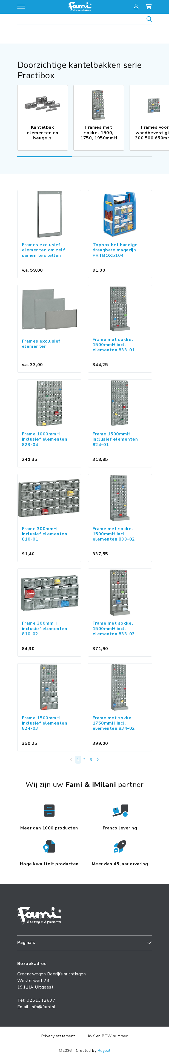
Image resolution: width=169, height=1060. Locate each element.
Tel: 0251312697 (36, 1000)
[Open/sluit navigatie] (21, 6)
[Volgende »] (97, 760)
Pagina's (26, 943)
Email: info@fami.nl (36, 1007)
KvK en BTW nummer (108, 1036)
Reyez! (104, 1050)
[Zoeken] (149, 19)
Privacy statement (58, 1036)
